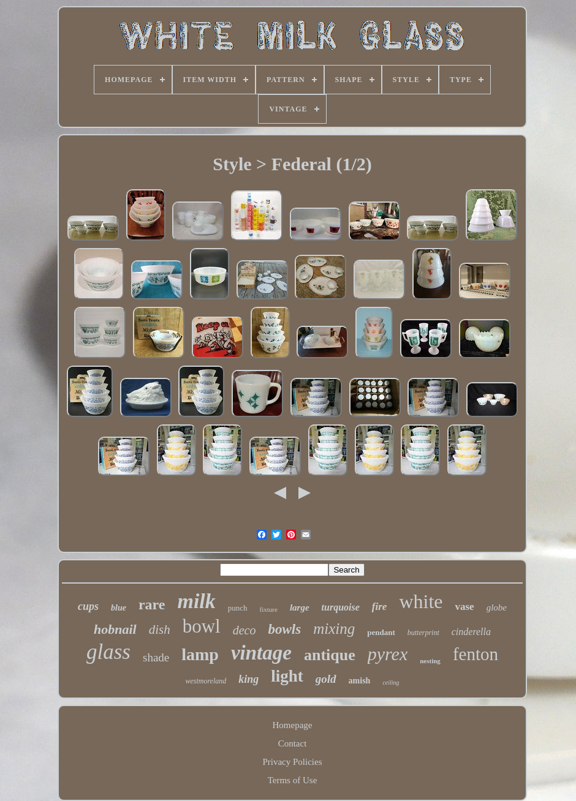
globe (497, 607)
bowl (202, 626)
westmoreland (205, 681)
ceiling (390, 682)
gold (326, 678)
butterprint (423, 632)
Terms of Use (292, 780)
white (420, 601)
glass (108, 652)
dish (159, 629)
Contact (292, 743)
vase (464, 606)
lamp (200, 654)
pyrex (388, 654)
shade (156, 657)
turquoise (341, 607)
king (248, 679)
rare (151, 604)
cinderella (471, 631)
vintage (261, 653)
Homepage (293, 725)
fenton (475, 654)
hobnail (115, 629)
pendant (381, 632)
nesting (430, 660)
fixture (269, 609)
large (299, 607)
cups (88, 606)
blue (118, 607)
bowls (284, 629)
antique (329, 655)
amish (360, 680)
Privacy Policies (292, 762)
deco (244, 630)
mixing (334, 628)
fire (379, 606)
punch (238, 607)
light (287, 676)
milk (196, 601)
